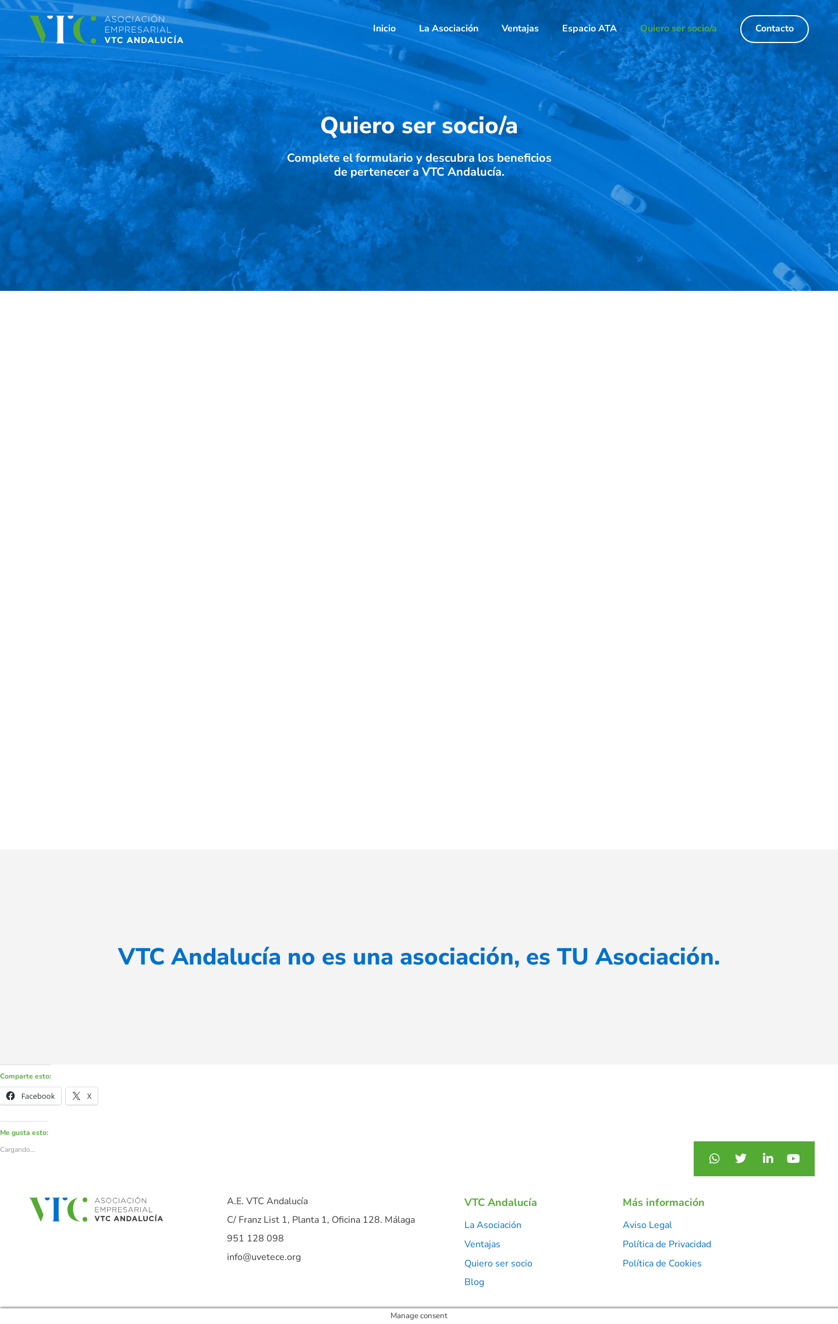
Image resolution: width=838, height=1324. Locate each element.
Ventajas (520, 28)
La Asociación (448, 28)
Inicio (384, 28)
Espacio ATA (589, 28)
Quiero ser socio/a (678, 28)
